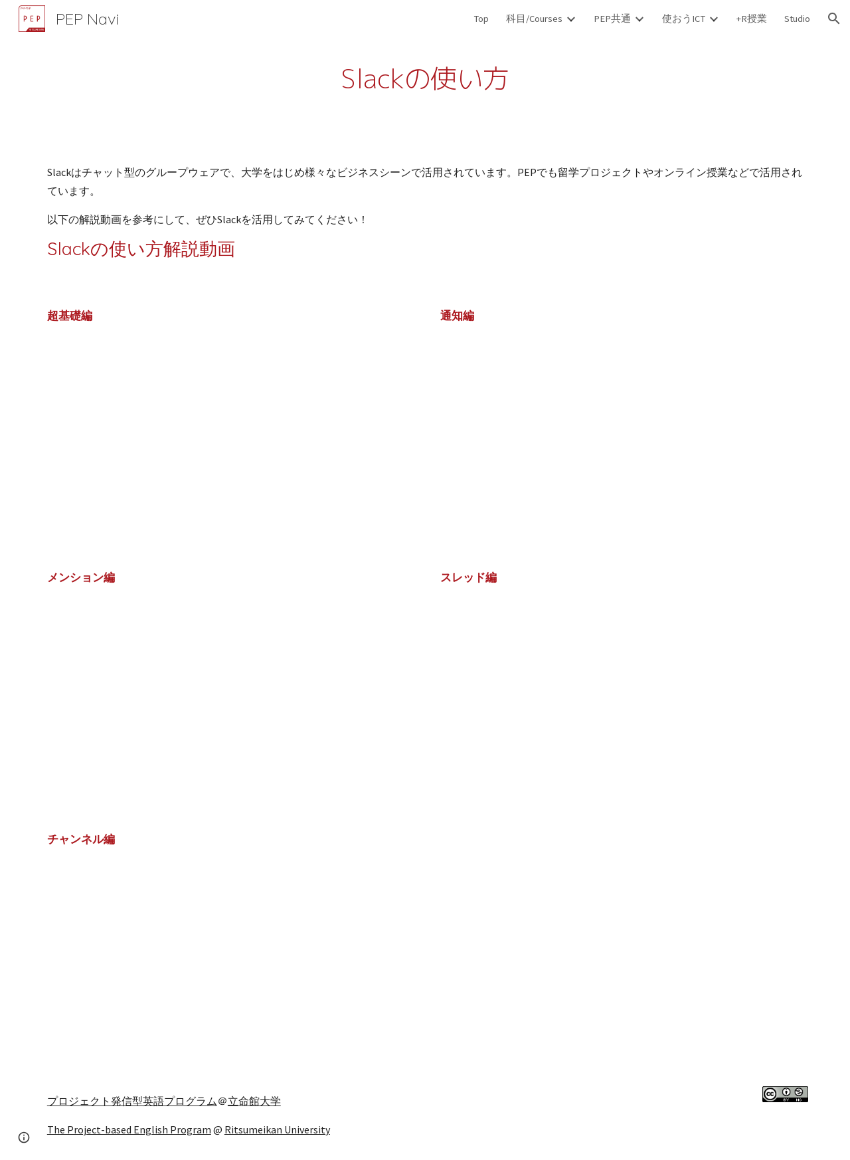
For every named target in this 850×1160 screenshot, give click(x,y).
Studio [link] (797, 19)
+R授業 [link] (751, 19)
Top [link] (481, 19)
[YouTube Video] (196, 446)
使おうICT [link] (683, 19)
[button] (834, 19)
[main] (425, 75)
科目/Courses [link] (534, 19)
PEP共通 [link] (612, 19)
